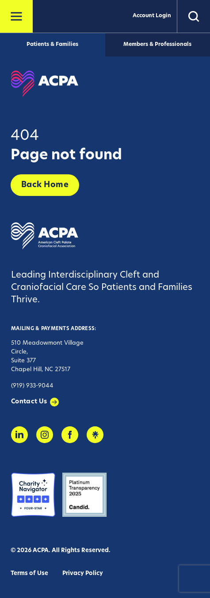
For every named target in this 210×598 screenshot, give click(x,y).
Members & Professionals (157, 44)
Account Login (152, 16)
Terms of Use (29, 573)
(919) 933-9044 (32, 386)
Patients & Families (52, 44)
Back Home (45, 185)
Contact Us (29, 402)
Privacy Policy (82, 573)
